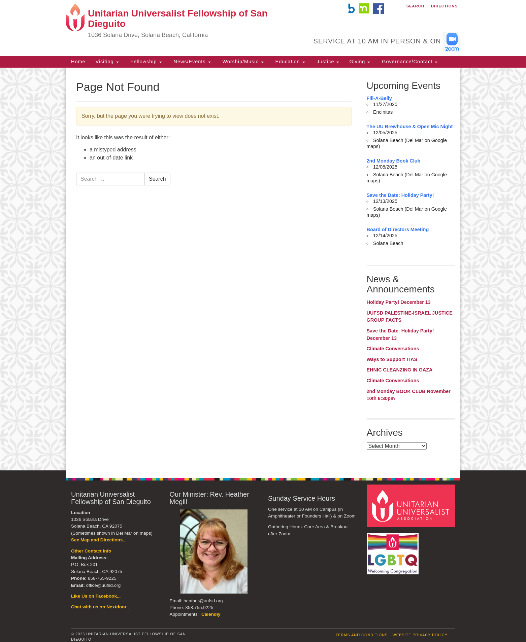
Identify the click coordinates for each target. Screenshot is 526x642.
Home (78, 61)
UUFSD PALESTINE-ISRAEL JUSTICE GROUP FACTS (410, 316)
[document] (263, 269)
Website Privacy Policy (420, 635)
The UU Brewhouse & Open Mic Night (410, 126)
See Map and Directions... (99, 539)
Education (289, 61)
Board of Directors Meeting (398, 229)
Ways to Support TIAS (392, 359)
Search (415, 6)
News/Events (191, 61)
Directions (444, 6)
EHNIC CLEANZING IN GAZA (400, 369)
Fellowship (145, 61)
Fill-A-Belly (379, 98)
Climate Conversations (393, 348)
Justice (327, 61)
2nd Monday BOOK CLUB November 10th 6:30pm (409, 395)
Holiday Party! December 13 (399, 302)
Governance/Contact (408, 61)
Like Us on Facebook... (96, 596)
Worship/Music (242, 61)
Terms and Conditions (362, 635)
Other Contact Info (91, 551)
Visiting (107, 61)
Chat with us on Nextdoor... (100, 606)
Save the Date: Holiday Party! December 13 (400, 334)
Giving (359, 61)
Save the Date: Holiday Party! (400, 195)
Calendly (211, 614)
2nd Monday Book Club (394, 161)
